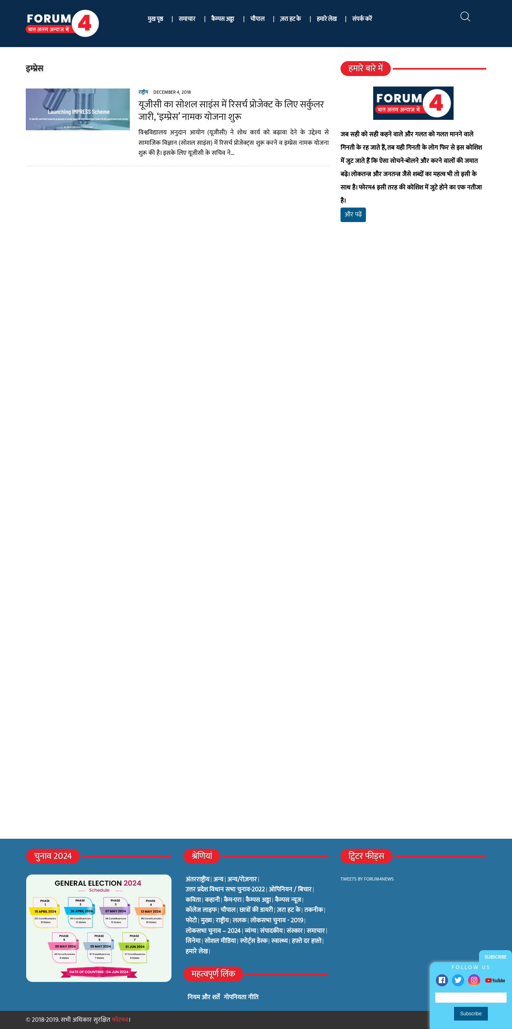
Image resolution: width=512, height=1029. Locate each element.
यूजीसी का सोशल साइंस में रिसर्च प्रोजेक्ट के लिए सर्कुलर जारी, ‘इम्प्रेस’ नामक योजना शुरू (231, 111)
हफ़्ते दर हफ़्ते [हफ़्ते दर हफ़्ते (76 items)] (306, 941)
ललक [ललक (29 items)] (239, 921)
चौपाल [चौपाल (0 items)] (228, 910)
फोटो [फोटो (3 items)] (191, 921)
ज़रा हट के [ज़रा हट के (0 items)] (288, 910)
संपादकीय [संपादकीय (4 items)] (271, 931)
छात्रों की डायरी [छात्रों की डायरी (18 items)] (256, 910)
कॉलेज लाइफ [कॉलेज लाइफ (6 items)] (201, 910)
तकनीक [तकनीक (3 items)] (313, 910)
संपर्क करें (362, 19)
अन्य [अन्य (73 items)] (218, 880)
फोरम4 (120, 1020)
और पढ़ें (353, 214)
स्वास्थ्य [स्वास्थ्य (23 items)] (279, 941)
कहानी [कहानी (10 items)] (212, 900)
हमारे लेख (327, 19)
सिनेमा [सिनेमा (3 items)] (193, 941)
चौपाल (257, 19)
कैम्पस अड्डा (222, 19)
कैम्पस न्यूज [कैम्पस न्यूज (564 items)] (288, 900)
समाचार (187, 19)
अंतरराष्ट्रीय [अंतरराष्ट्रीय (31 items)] (197, 880)
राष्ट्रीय (143, 92)
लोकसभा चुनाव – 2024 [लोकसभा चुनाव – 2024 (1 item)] (213, 931)
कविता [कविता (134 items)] (193, 900)
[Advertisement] (413, 323)
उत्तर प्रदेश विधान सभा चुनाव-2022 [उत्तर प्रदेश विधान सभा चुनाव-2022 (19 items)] (225, 890)
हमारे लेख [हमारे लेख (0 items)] (197, 952)
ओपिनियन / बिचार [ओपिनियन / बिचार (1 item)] (290, 890)
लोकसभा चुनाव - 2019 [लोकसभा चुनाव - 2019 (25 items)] (276, 921)
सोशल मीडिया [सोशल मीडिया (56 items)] (220, 941)
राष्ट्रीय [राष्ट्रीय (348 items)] (222, 921)
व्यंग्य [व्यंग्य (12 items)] (250, 931)
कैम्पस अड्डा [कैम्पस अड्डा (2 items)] (258, 900)
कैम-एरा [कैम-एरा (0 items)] (233, 900)
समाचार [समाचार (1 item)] (316, 931)
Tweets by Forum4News (367, 879)
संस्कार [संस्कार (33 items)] (295, 931)
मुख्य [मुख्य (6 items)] (206, 921)
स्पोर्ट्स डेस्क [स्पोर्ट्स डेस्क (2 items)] (253, 941)
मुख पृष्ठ (155, 19)
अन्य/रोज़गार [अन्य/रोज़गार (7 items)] (242, 880)
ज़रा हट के (290, 19)
